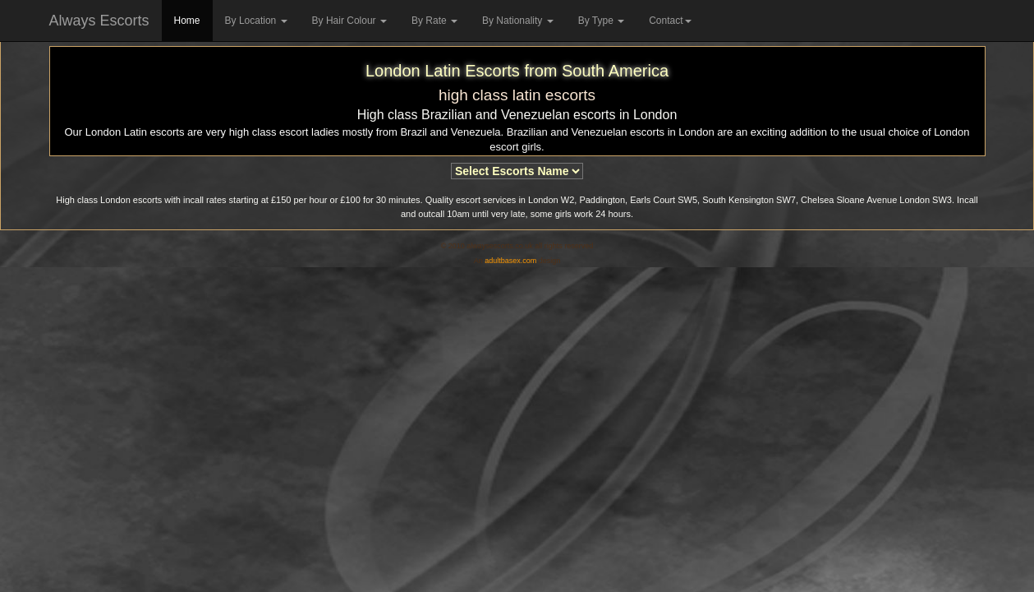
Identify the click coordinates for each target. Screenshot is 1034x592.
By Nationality (518, 20)
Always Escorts (99, 20)
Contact (670, 20)
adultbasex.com (510, 261)
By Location (256, 20)
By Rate (434, 20)
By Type (601, 20)
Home (187, 20)
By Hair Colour (349, 20)
